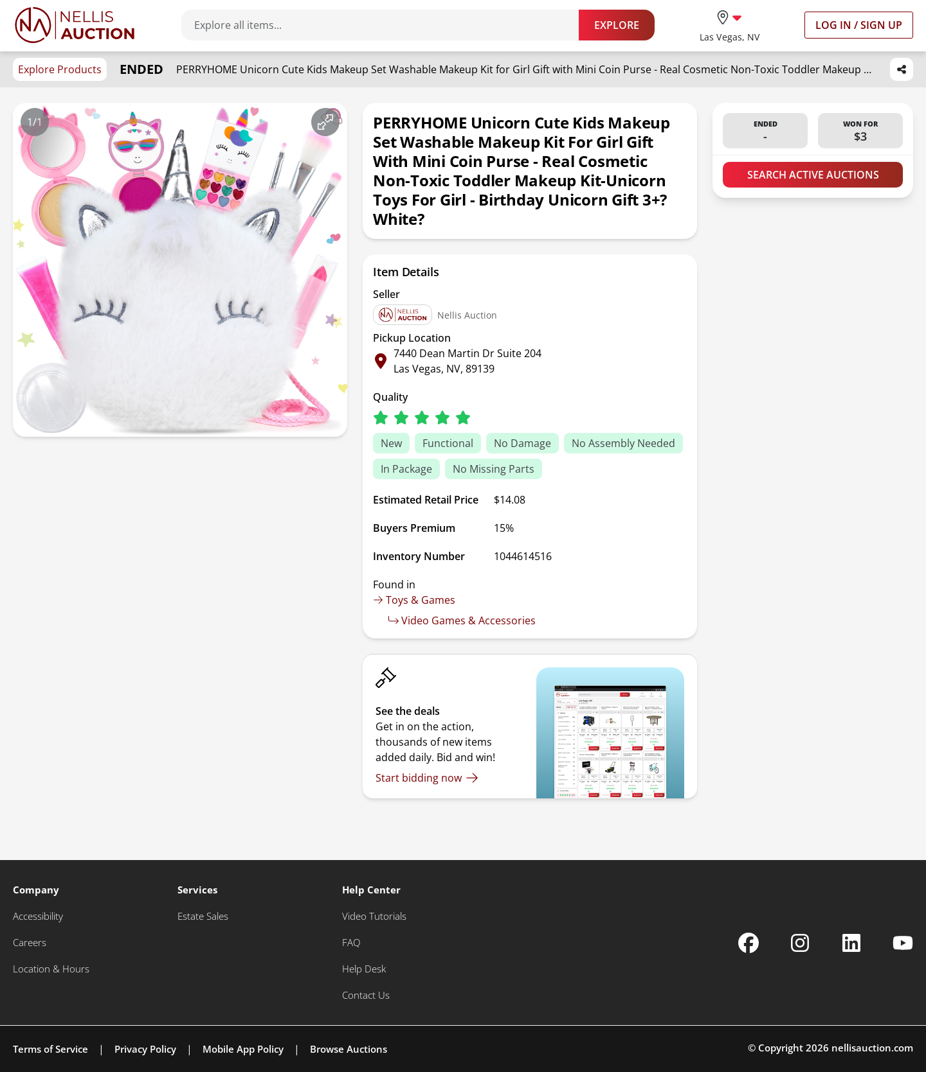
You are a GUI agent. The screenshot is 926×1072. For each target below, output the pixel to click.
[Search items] (386, 25)
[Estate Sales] (202, 916)
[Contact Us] (366, 995)
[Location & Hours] (51, 969)
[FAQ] (351, 942)
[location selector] (729, 24)
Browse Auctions (348, 1048)
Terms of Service (50, 1048)
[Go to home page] (74, 25)
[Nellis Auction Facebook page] (748, 943)
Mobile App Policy (243, 1048)
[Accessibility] (38, 916)
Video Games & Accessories (462, 620)
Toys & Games (414, 600)
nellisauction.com (872, 1047)
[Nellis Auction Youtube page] (903, 943)
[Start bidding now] (427, 778)
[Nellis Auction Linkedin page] (851, 943)
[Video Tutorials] (374, 916)
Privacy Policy (145, 1048)
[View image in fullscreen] (325, 122)
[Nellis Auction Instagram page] (800, 943)
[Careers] (29, 942)
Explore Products (60, 69)
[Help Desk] (364, 969)
